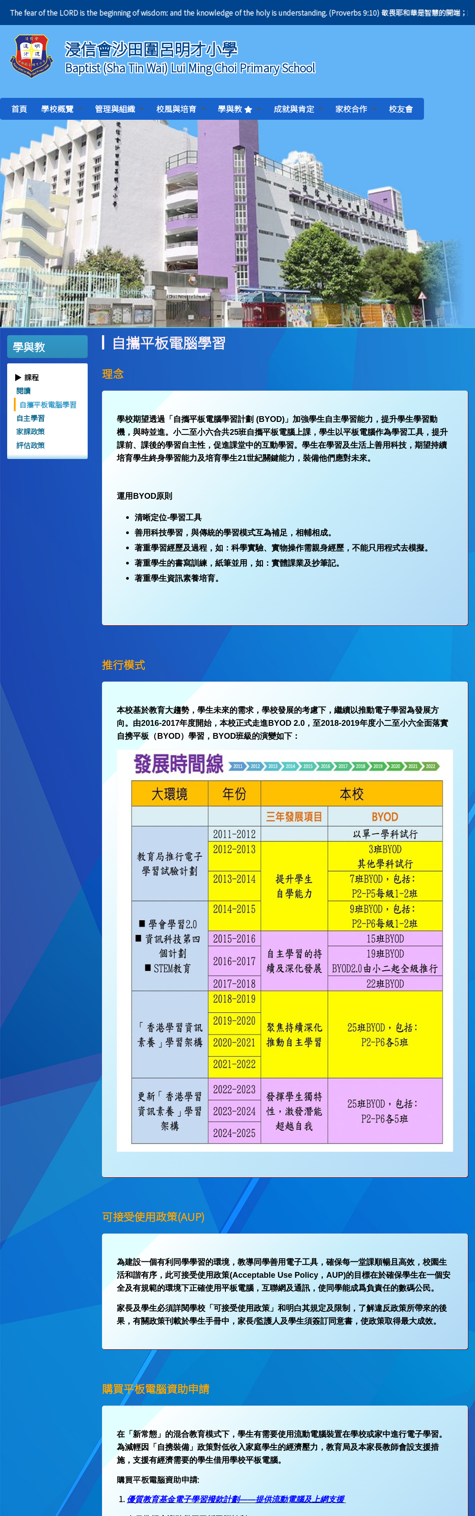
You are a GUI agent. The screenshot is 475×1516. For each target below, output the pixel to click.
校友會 (401, 108)
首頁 (19, 108)
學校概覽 (61, 108)
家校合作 (355, 108)
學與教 (239, 108)
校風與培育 (180, 108)
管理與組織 (119, 108)
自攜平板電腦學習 (47, 404)
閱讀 (23, 390)
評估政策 (30, 445)
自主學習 (30, 418)
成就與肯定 (298, 108)
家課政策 (30, 431)
